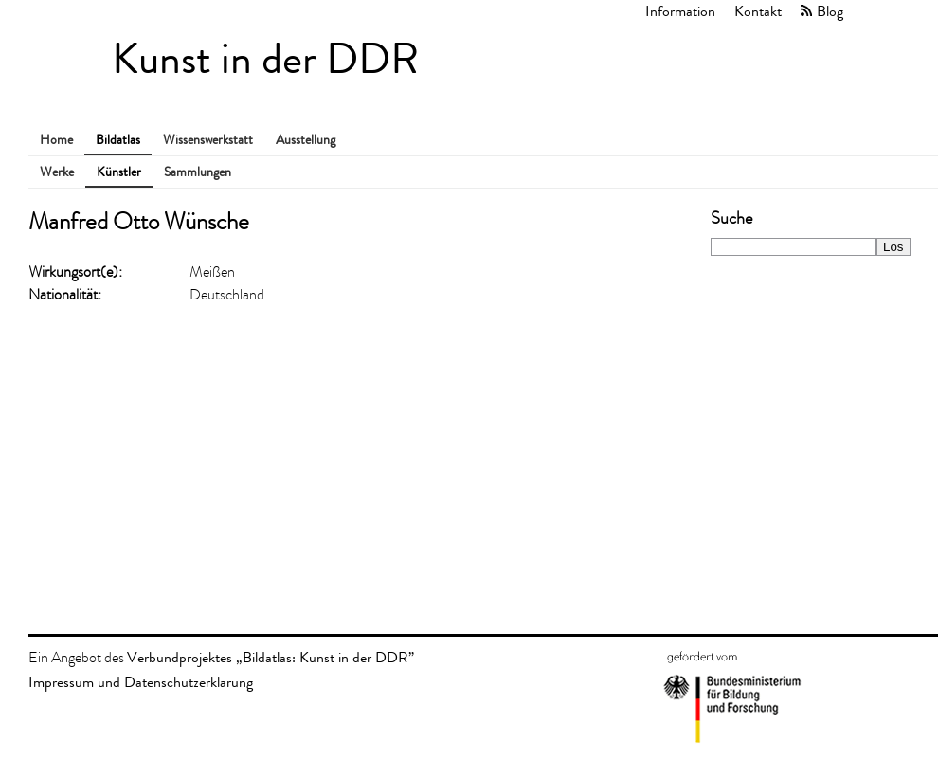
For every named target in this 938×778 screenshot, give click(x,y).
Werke (57, 172)
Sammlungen (197, 172)
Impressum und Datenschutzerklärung (140, 682)
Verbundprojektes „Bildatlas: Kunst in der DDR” (270, 657)
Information (680, 11)
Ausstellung (305, 140)
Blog (830, 11)
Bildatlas (118, 140)
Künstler (119, 172)
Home (56, 140)
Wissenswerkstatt (208, 140)
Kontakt (758, 11)
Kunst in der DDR (265, 59)
